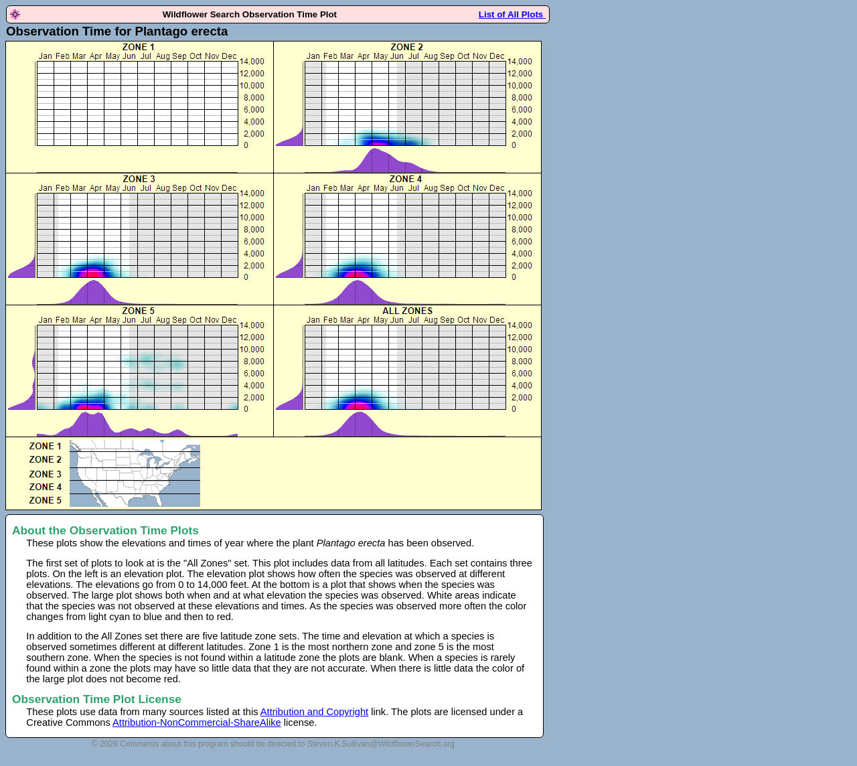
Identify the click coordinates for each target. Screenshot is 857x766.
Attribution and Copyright (314, 711)
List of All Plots (512, 14)
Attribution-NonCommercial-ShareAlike (196, 722)
